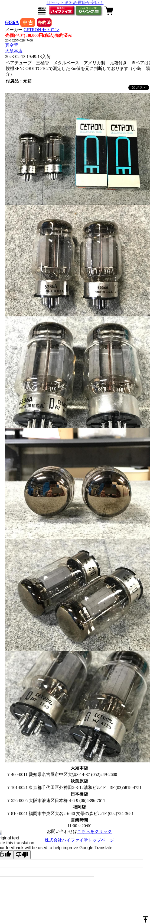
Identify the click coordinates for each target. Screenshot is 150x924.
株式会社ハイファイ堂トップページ (79, 840)
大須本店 (13, 51)
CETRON (41, 29)
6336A (12, 22)
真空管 (11, 45)
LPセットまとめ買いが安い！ (75, 2)
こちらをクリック (94, 831)
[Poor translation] (22, 854)
